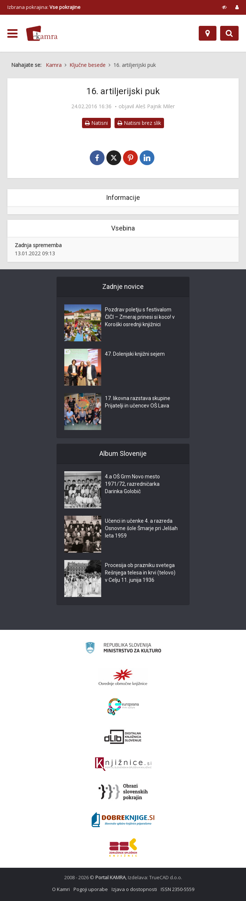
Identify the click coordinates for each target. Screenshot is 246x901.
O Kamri (61, 889)
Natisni (96, 122)
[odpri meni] (12, 34)
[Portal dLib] (123, 736)
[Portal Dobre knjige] (123, 819)
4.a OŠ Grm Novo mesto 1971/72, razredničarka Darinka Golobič (132, 484)
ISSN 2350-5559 (177, 889)
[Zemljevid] (207, 33)
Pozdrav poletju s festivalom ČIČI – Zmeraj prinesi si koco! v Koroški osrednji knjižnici (140, 317)
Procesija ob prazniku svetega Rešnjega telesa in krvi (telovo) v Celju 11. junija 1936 (140, 573)
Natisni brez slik (139, 122)
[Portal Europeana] (123, 706)
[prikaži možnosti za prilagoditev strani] (224, 7)
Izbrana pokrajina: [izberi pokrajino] (44, 7)
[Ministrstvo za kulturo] (123, 649)
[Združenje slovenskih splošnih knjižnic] (123, 764)
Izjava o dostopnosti (134, 889)
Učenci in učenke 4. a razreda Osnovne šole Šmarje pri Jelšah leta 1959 (141, 528)
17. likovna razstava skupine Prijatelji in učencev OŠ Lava (137, 402)
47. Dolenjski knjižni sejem (135, 354)
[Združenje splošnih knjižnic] (123, 847)
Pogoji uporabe (91, 889)
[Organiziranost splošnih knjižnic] (123, 677)
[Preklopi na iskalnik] (229, 33)
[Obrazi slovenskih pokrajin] (123, 792)
